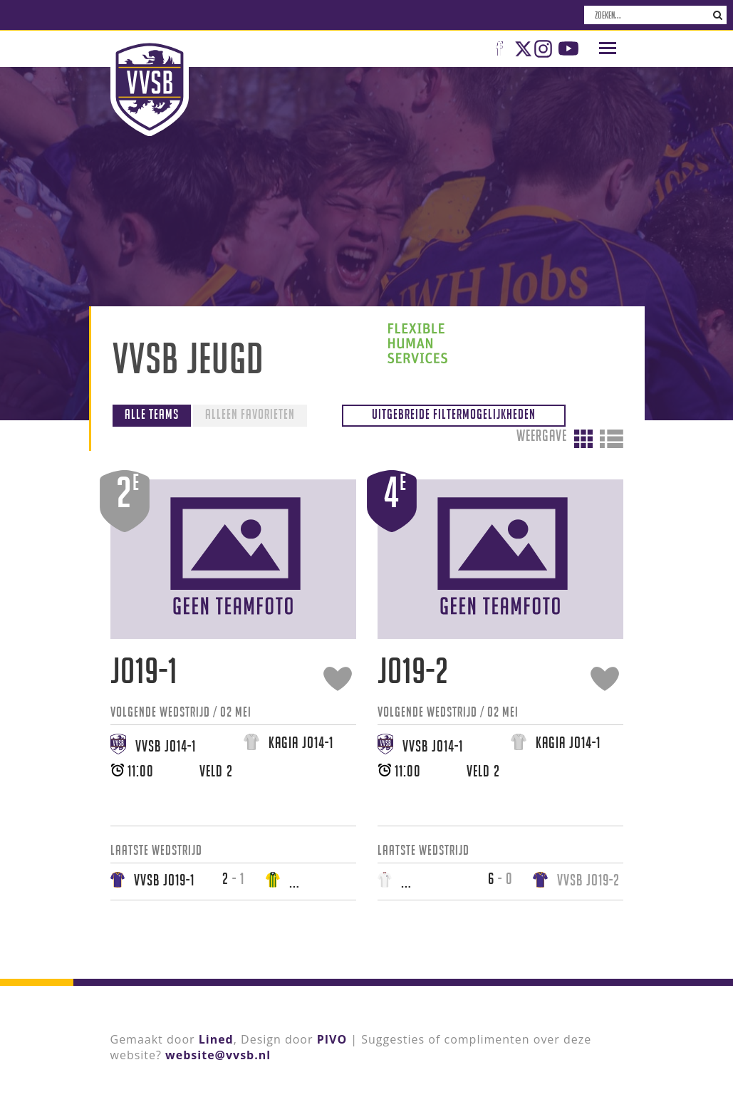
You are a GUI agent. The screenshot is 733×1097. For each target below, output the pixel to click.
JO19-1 (143, 669)
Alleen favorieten (250, 412)
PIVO (332, 1038)
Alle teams (152, 412)
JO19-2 (413, 669)
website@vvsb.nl (218, 1053)
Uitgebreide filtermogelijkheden (464, 412)
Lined (216, 1038)
